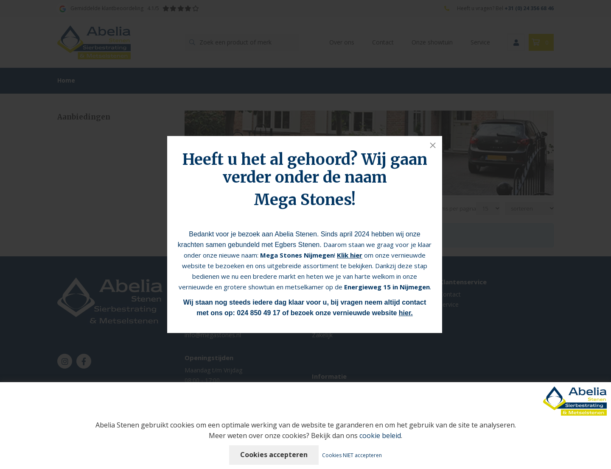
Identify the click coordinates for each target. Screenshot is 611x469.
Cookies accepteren (274, 454)
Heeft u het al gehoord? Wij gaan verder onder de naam (304, 168)
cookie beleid (380, 435)
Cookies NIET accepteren (352, 455)
